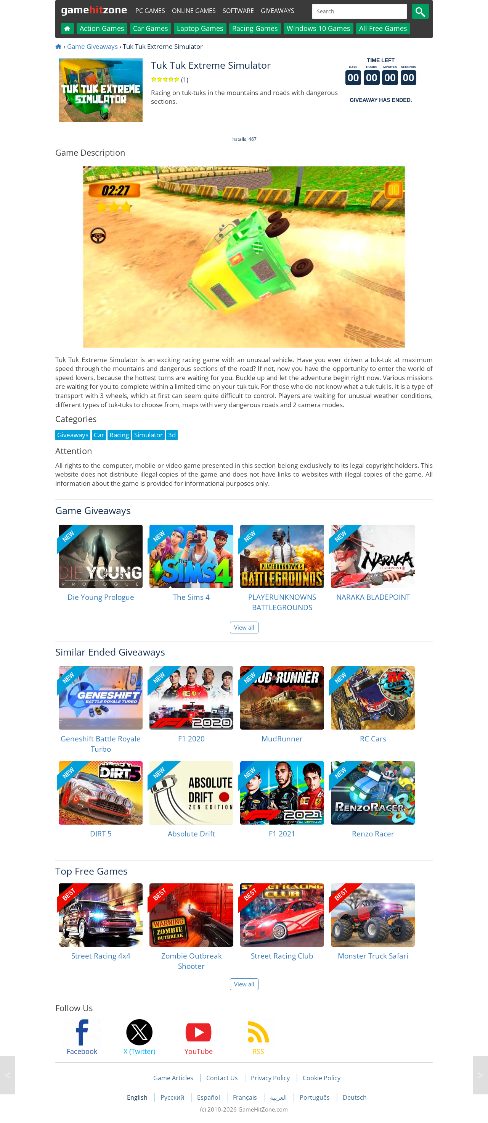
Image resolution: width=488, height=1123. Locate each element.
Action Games (102, 28)
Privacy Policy (270, 1078)
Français (245, 1097)
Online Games (194, 10)
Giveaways (277, 10)
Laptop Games (200, 28)
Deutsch (355, 1097)
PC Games (150, 10)
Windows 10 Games (318, 28)
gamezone (94, 9)
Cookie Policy (321, 1078)
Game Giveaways (92, 46)
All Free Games (383, 28)
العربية (279, 1097)
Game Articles (173, 1078)
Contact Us (222, 1078)
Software (238, 10)
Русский (173, 1097)
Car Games (150, 28)
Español (209, 1097)
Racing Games (255, 28)
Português (315, 1097)
